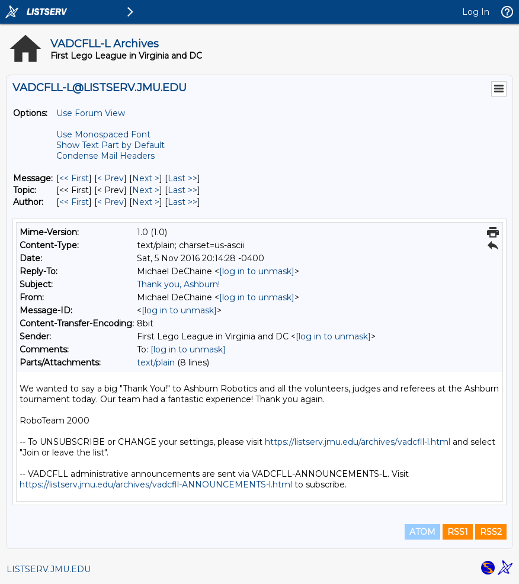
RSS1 (457, 532)
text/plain (156, 362)
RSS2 (491, 532)
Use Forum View (90, 113)
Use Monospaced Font (103, 134)
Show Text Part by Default (110, 145)
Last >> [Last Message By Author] (182, 202)
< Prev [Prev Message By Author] (110, 202)
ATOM (422, 532)
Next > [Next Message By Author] (145, 202)
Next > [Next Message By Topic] (145, 190)
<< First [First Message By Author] (74, 202)
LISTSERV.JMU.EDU (49, 569)
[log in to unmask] (256, 271)
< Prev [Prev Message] (110, 178)
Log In (475, 12)
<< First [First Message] (74, 178)
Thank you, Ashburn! (178, 284)
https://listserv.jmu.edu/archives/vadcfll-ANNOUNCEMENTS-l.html (156, 484)
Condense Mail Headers (105, 155)
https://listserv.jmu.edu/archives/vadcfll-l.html (357, 442)
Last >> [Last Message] (182, 178)
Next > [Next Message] (145, 178)
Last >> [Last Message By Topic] (182, 190)
